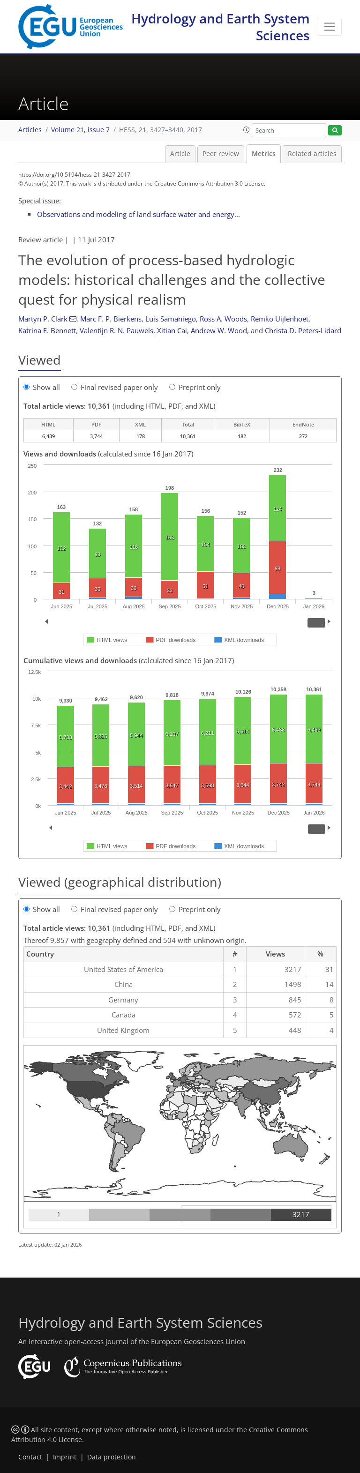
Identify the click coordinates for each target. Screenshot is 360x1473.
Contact (30, 1457)
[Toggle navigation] (329, 27)
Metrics (264, 154)
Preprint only (195, 387)
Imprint (64, 1457)
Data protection (111, 1457)
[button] (246, 130)
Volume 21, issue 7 (80, 130)
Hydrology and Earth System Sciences (220, 26)
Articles (30, 130)
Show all (41, 387)
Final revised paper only (114, 387)
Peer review (220, 154)
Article (180, 154)
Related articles (312, 154)
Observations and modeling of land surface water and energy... (138, 214)
